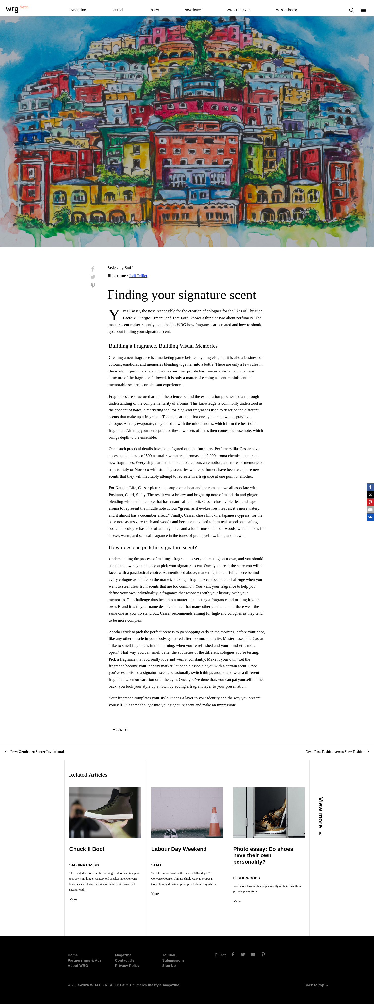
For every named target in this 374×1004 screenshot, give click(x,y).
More (73, 899)
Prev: (34, 752)
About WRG (78, 965)
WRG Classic (286, 10)
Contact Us (124, 960)
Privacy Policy (127, 965)
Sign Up (169, 965)
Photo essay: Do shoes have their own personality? (263, 855)
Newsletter (192, 10)
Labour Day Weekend (178, 849)
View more (321, 816)
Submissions (173, 960)
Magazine (78, 10)
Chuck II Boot (87, 849)
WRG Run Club (238, 10)
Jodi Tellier (138, 276)
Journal (117, 10)
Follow (154, 10)
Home (73, 955)
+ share (120, 729)
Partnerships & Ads (85, 960)
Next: (337, 752)
